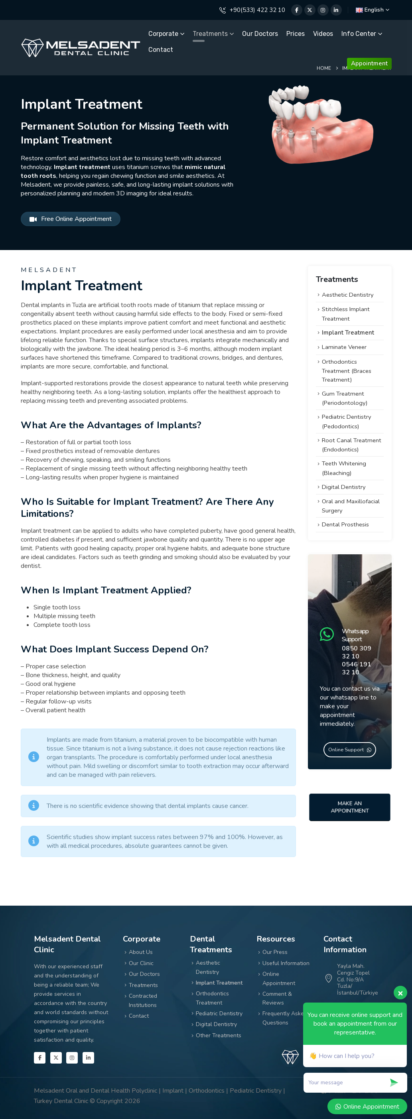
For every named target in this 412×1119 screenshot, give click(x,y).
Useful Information (285, 963)
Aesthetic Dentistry (348, 295)
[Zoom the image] (80, 42)
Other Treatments (218, 1035)
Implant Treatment (348, 333)
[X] (309, 10)
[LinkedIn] (336, 10)
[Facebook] (296, 10)
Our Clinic (141, 963)
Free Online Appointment (71, 219)
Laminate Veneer (344, 347)
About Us (141, 952)
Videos (323, 33)
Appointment (369, 63)
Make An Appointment (349, 807)
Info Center (358, 33)
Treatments (210, 33)
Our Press (275, 952)
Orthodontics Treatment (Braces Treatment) (346, 371)
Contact (160, 49)
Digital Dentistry (344, 487)
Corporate (163, 33)
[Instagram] (323, 10)
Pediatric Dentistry (219, 1013)
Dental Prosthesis (345, 524)
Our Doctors (260, 33)
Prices (295, 33)
